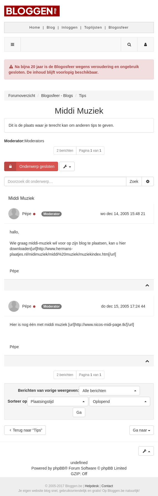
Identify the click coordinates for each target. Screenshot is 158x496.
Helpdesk (92, 486)
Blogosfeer (119, 27)
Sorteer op (48, 401)
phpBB (59, 468)
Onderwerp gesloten (29, 166)
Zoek (134, 181)
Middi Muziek (79, 110)
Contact (107, 486)
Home (34, 27)
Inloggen (70, 27)
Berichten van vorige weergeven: (79, 390)
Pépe (26, 213)
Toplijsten (93, 27)
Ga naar (141, 430)
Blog (51, 27)
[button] (109, 390)
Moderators (34, 141)
